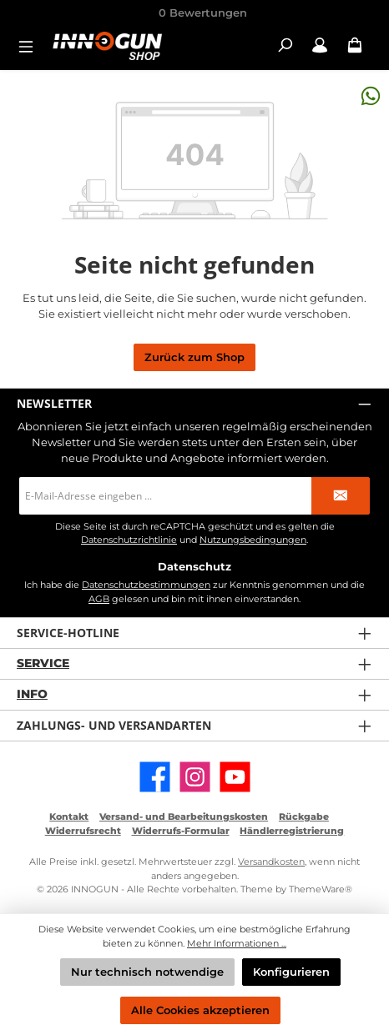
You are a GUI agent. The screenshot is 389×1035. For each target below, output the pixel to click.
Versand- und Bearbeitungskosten (183, 816)
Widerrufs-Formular (181, 831)
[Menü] (31, 45)
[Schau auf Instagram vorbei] (195, 777)
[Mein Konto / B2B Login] (319, 45)
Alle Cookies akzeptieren (200, 1010)
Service (43, 663)
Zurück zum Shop (194, 357)
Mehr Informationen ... (236, 943)
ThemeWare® (320, 889)
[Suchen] (284, 45)
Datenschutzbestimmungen (146, 584)
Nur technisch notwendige (147, 972)
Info (32, 693)
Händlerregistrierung (292, 831)
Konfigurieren (291, 972)
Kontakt (68, 816)
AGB (98, 599)
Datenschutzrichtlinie (129, 540)
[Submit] (340, 496)
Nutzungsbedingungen (253, 540)
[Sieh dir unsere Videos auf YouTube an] (235, 777)
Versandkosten (271, 861)
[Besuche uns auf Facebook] (155, 777)
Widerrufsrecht (83, 831)
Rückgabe (304, 816)
